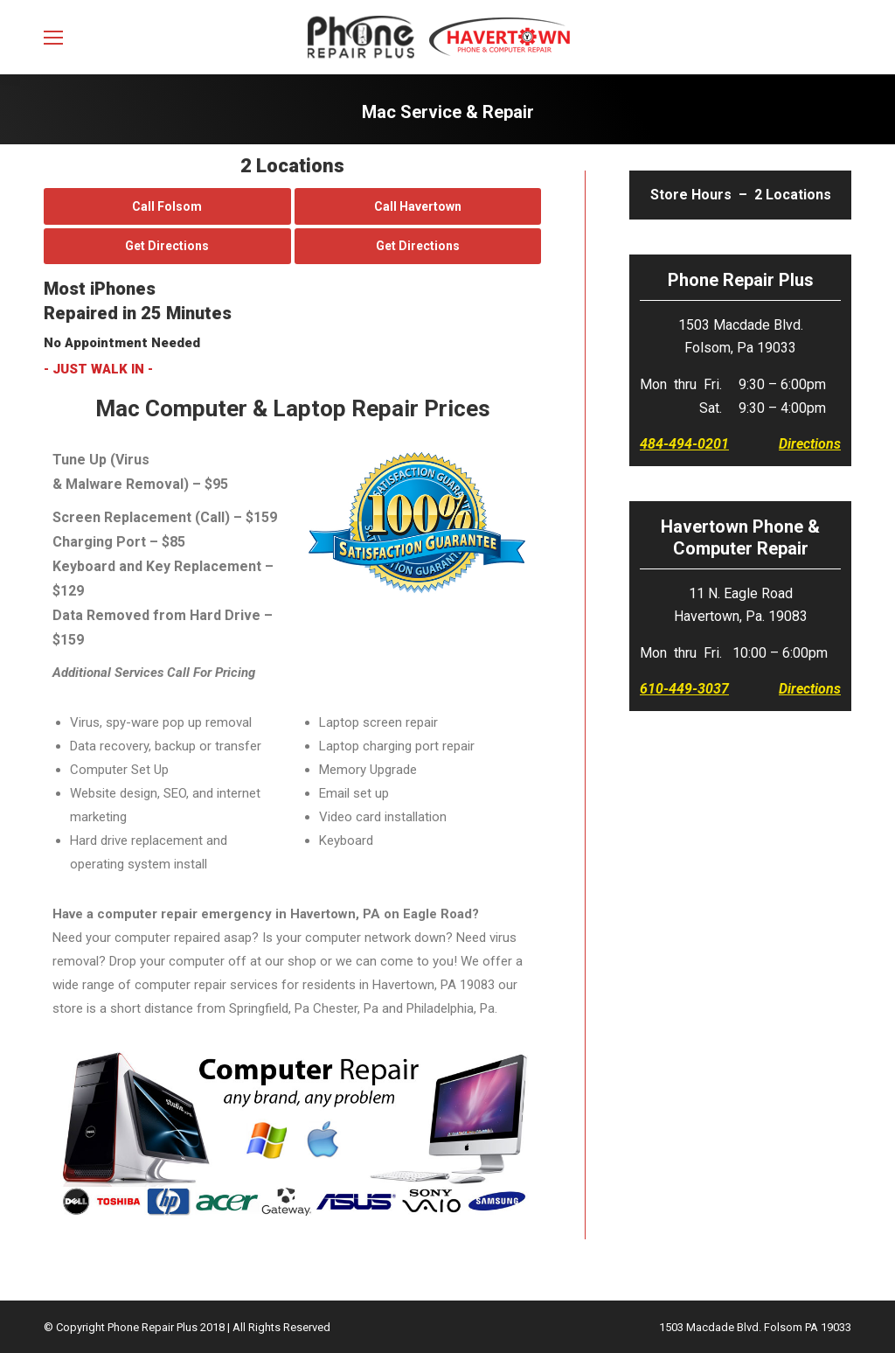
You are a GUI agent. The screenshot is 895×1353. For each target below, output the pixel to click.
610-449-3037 (684, 688)
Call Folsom (167, 206)
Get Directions (167, 246)
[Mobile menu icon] (53, 37)
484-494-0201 (684, 444)
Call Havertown (417, 206)
